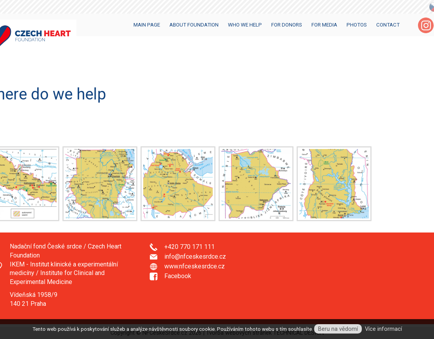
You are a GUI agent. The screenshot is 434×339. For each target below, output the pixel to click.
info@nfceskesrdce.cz (195, 256)
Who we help (245, 25)
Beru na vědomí (338, 328)
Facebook (177, 276)
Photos (357, 25)
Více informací (383, 328)
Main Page (146, 25)
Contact (388, 25)
